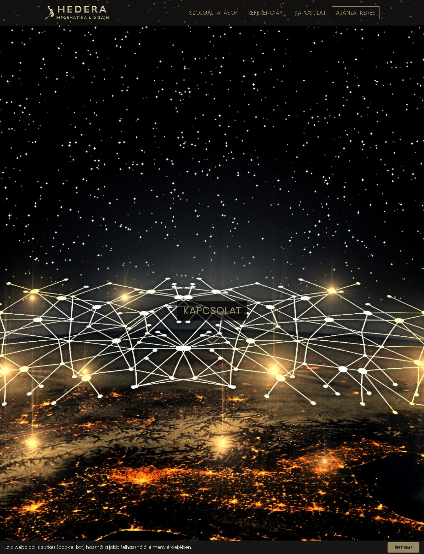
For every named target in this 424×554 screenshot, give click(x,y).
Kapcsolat (310, 13)
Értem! (403, 547)
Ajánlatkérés (356, 13)
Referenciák (264, 13)
